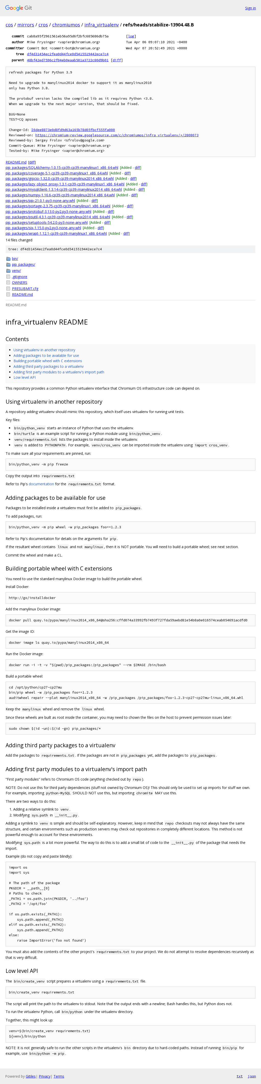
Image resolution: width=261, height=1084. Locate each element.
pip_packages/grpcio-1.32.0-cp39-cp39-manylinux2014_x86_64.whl (60, 178)
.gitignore (19, 276)
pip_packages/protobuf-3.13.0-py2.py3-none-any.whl (48, 211)
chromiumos (66, 25)
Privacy (44, 1076)
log (131, 36)
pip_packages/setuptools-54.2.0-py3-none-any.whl (47, 222)
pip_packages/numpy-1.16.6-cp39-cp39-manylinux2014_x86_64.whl (60, 195)
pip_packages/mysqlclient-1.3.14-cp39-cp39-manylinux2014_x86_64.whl (64, 189)
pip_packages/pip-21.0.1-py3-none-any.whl (40, 200)
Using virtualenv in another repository (44, 349)
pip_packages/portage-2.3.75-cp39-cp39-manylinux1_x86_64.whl (58, 205)
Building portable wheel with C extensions (48, 360)
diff (117, 60)
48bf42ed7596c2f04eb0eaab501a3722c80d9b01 (68, 60)
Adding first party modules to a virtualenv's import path (59, 372)
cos (9, 25)
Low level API (25, 377)
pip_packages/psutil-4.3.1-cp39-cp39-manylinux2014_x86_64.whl (58, 216)
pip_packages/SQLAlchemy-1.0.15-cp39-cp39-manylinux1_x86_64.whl (62, 167)
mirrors (25, 25)
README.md (16, 162)
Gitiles (31, 1076)
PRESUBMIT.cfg (25, 288)
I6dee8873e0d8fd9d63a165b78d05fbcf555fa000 (73, 130)
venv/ (16, 270)
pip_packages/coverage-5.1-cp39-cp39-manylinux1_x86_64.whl (57, 173)
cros (43, 25)
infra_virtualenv (101, 25)
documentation (41, 483)
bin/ (15, 258)
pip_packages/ (23, 264)
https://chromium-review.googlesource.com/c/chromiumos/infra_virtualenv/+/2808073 (117, 135)
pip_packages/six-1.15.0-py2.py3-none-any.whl (43, 227)
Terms (59, 1076)
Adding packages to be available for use (46, 355)
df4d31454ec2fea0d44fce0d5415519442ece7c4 (68, 54)
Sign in (250, 8)
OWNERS (19, 282)
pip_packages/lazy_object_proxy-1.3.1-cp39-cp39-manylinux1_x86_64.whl (65, 184)
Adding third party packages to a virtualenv (49, 366)
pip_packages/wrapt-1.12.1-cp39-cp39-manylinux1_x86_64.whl (56, 233)
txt (240, 1076)
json (252, 1076)
